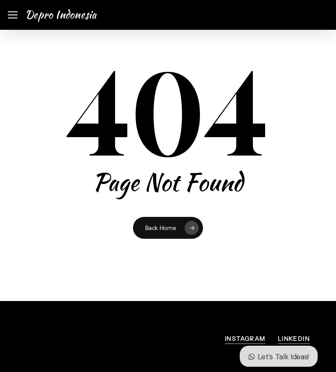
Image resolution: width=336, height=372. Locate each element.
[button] (13, 15)
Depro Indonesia (61, 15)
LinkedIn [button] (294, 339)
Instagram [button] (245, 339)
